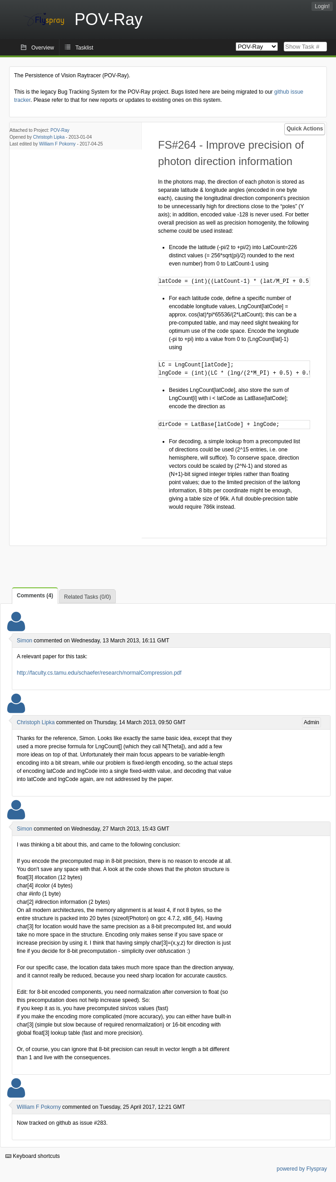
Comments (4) (35, 595)
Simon (24, 640)
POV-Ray (59, 130)
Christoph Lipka (48, 137)
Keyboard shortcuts (32, 1156)
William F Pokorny (57, 143)
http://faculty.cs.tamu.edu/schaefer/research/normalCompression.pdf (99, 673)
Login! (322, 6)
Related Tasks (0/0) (87, 597)
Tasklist (84, 48)
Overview (42, 48)
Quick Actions (305, 128)
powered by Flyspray (302, 1169)
